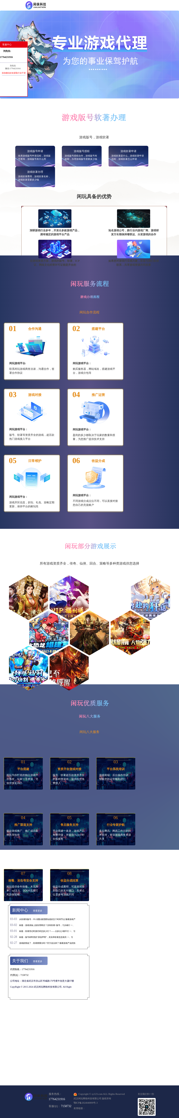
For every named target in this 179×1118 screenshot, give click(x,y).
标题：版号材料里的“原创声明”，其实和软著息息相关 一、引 (46, 937)
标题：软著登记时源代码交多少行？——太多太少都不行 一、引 (47, 931)
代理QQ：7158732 (19, 975)
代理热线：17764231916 (22, 969)
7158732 (66, 1106)
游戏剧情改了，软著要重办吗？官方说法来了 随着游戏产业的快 (47, 943)
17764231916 (57, 1099)
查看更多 (37, 911)
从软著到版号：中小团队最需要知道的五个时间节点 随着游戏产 (47, 919)
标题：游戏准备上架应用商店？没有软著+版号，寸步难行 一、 (47, 925)
